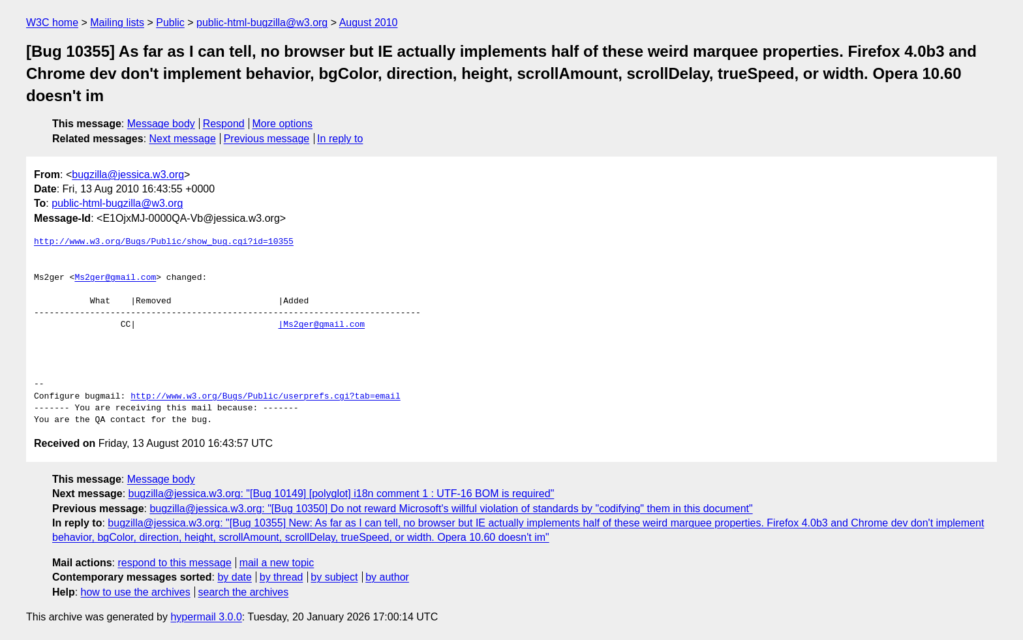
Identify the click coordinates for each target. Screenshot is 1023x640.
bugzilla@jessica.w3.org (128, 174)
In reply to (340, 138)
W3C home (52, 22)
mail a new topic (276, 562)
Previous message (267, 138)
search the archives (243, 592)
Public (170, 22)
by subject (334, 577)
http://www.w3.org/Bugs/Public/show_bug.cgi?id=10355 (164, 242)
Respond (224, 123)
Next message (182, 138)
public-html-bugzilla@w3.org (262, 22)
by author (387, 577)
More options (282, 123)
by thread (281, 577)
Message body (161, 123)
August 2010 (368, 22)
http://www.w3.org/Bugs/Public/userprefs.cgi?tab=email (265, 397)
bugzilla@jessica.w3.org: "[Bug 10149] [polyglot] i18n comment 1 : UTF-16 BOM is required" (342, 493)
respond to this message (174, 562)
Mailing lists (117, 22)
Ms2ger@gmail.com (115, 278)
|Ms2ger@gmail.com (321, 325)
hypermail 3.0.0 (205, 616)
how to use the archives (136, 592)
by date (234, 577)
